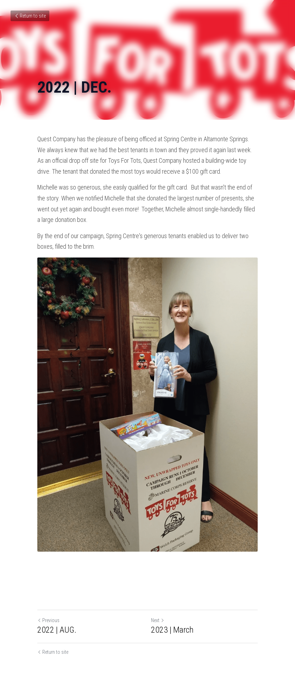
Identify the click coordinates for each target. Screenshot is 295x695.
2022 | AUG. (56, 630)
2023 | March (172, 630)
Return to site (30, 16)
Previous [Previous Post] (48, 620)
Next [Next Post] (157, 620)
